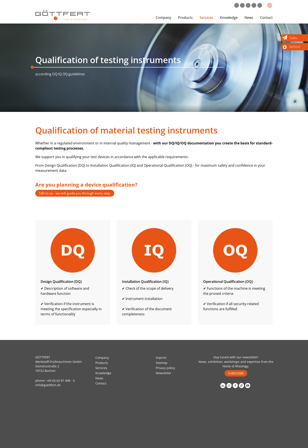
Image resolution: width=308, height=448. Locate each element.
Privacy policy (165, 368)
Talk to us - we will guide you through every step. (75, 193)
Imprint (161, 358)
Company (163, 17)
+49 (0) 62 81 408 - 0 (60, 380)
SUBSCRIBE (236, 373)
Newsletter (163, 373)
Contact (266, 17)
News (248, 17)
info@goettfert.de (48, 385)
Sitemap (161, 363)
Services (206, 17)
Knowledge (229, 17)
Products (185, 17)
